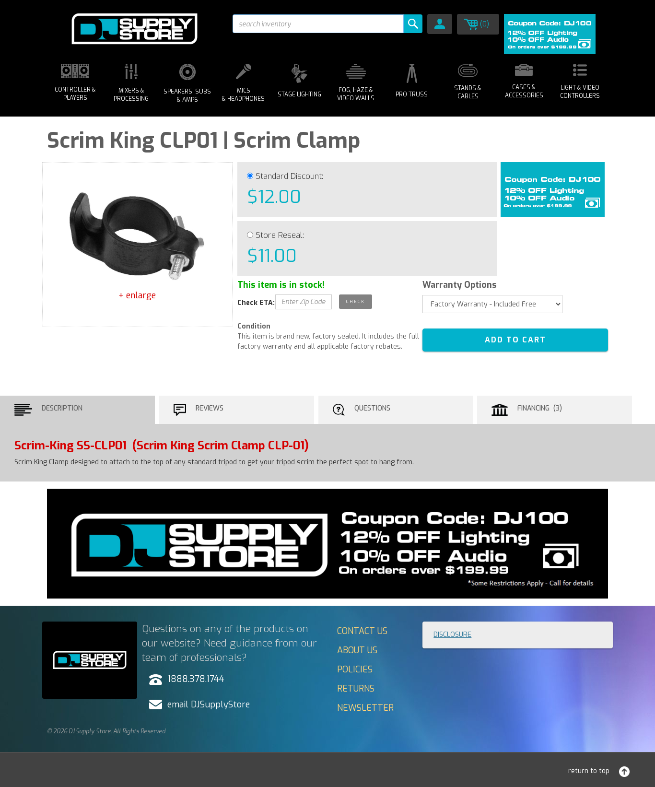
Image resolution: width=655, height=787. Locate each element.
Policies (355, 669)
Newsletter (365, 708)
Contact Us (362, 631)
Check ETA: (256, 302)
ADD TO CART (515, 340)
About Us (357, 650)
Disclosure (452, 634)
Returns (355, 688)
